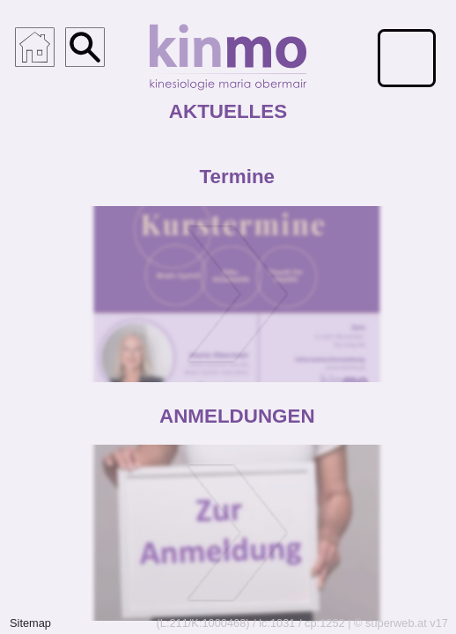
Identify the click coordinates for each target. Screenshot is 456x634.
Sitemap (30, 623)
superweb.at (396, 623)
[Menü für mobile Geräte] (406, 58)
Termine (237, 177)
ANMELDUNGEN (237, 415)
